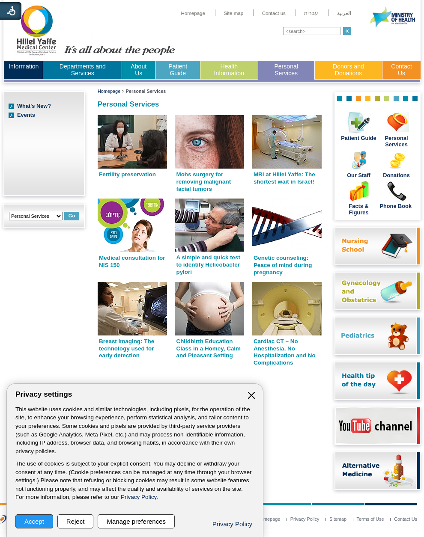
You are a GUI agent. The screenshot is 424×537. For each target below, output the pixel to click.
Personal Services (286, 70)
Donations (396, 175)
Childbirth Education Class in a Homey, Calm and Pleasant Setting (208, 348)
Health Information (229, 70)
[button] (347, 31)
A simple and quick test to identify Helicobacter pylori (208, 264)
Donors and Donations (348, 70)
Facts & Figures (358, 209)
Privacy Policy (138, 497)
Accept (34, 521)
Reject (75, 521)
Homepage (109, 91)
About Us (138, 70)
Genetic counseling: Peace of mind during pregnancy (283, 265)
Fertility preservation (127, 174)
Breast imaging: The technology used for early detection (126, 348)
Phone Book (396, 206)
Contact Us (401, 70)
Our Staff (358, 175)
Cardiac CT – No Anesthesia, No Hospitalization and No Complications (285, 352)
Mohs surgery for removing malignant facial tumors (203, 181)
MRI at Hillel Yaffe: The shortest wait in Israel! (284, 178)
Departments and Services (83, 70)
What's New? (34, 106)
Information (24, 66)
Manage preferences (136, 521)
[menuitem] (193, 13)
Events (26, 115)
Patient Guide (177, 70)
